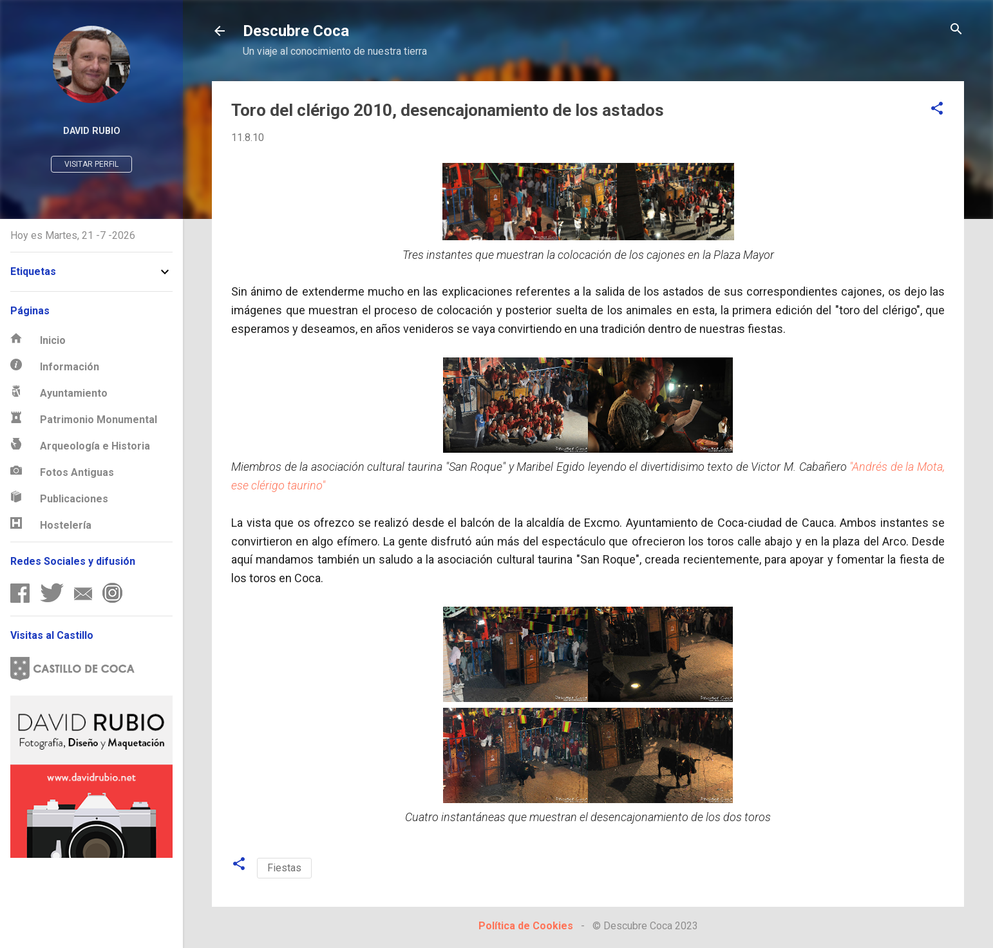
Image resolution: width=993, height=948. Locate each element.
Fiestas (284, 868)
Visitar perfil (91, 164)
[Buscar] (956, 29)
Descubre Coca (296, 31)
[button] (937, 109)
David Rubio (91, 131)
